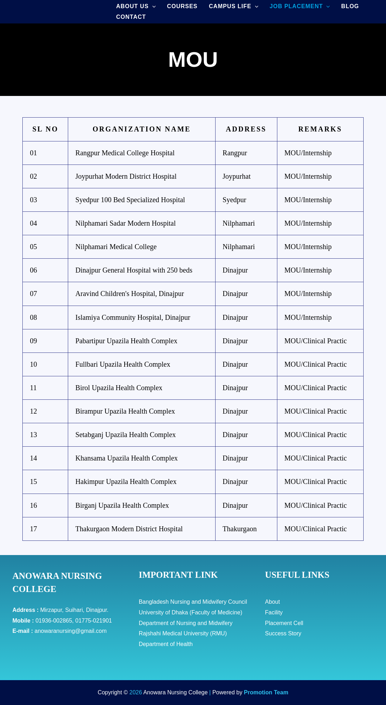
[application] (152, 6)
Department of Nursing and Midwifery (186, 623)
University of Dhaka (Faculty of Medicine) (191, 612)
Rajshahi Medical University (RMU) (183, 633)
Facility (274, 612)
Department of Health (166, 644)
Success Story (283, 633)
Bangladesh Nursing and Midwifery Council (193, 602)
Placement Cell (284, 623)
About (272, 602)
